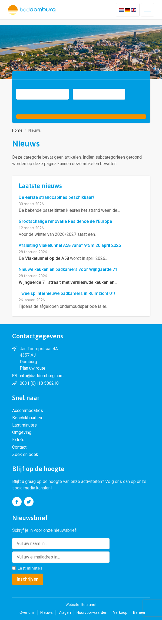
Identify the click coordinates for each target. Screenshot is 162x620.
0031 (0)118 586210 (39, 383)
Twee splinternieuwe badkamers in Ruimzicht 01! (67, 293)
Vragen (64, 612)
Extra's (18, 439)
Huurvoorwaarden (92, 612)
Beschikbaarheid (28, 417)
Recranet (89, 604)
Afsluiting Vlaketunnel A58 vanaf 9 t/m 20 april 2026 (70, 245)
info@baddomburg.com (42, 375)
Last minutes (24, 425)
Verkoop (120, 612)
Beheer (139, 612)
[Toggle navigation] (147, 9)
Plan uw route (32, 368)
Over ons (27, 612)
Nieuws (46, 612)
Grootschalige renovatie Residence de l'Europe (65, 221)
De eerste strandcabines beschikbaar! (56, 197)
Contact (19, 447)
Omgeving (21, 432)
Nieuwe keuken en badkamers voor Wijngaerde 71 (68, 269)
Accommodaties (27, 410)
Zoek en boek (25, 454)
